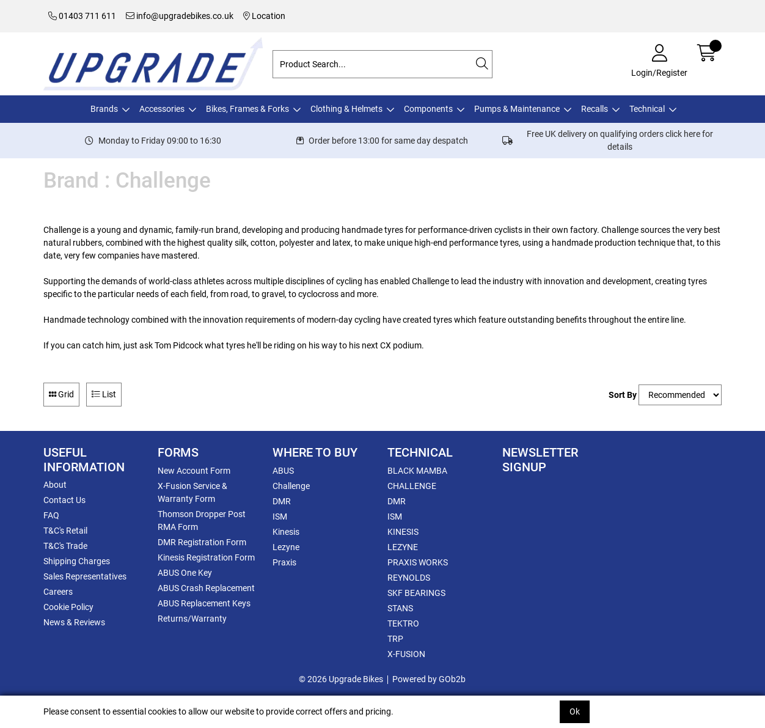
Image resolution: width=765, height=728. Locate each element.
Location (264, 16)
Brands (104, 109)
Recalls (594, 109)
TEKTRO (403, 623)
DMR (282, 501)
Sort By (623, 395)
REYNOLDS (408, 578)
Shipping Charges (76, 561)
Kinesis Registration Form (206, 557)
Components (428, 109)
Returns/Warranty (192, 618)
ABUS (283, 471)
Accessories (162, 109)
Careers (58, 592)
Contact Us (64, 500)
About (55, 485)
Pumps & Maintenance (517, 109)
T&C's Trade (65, 546)
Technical (647, 109)
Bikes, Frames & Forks (247, 109)
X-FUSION (406, 654)
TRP (395, 639)
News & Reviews (74, 622)
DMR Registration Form (202, 542)
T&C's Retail (65, 530)
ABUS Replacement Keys (204, 603)
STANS (400, 608)
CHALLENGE (411, 486)
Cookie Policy (68, 607)
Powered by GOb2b (429, 679)
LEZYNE (402, 547)
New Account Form (194, 471)
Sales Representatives (84, 576)
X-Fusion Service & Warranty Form (192, 492)
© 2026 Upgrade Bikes (341, 679)
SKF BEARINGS (416, 593)
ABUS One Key (185, 573)
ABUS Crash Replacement (206, 588)
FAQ (51, 515)
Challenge (291, 486)
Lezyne (286, 547)
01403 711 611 (82, 16)
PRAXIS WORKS (417, 562)
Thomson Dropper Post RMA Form (202, 520)
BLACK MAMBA (417, 471)
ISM (280, 516)
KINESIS (403, 532)
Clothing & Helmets (346, 109)
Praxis (284, 562)
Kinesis (286, 532)
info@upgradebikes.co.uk (179, 16)
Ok (574, 711)
